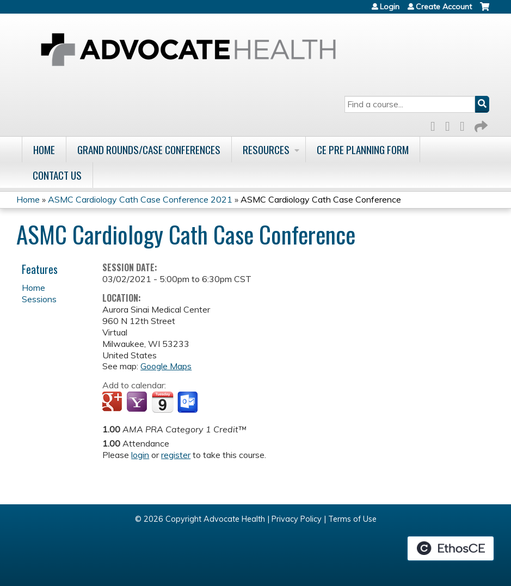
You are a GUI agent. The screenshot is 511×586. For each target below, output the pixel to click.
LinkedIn (465, 124)
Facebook (435, 124)
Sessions (39, 299)
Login (389, 6)
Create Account (444, 6)
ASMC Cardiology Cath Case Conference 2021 (140, 199)
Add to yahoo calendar (138, 402)
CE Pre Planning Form (363, 149)
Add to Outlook (188, 402)
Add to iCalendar (162, 402)
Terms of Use (352, 519)
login (140, 454)
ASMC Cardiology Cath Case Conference (321, 199)
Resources (266, 149)
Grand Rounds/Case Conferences (148, 149)
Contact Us (57, 175)
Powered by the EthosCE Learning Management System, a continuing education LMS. (451, 548)
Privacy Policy (297, 519)
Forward (480, 124)
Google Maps (166, 366)
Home (44, 149)
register (175, 454)
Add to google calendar (113, 402)
